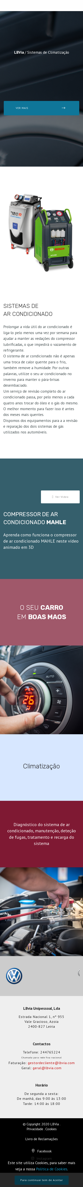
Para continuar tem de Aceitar (41, 1180)
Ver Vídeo (60, 497)
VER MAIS (41, 108)
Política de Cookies (51, 1168)
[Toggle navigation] (41, 6)
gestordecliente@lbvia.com (51, 1063)
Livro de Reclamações (41, 1139)
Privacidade (35, 1129)
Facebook (44, 1151)
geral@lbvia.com (47, 1068)
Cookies (51, 1129)
